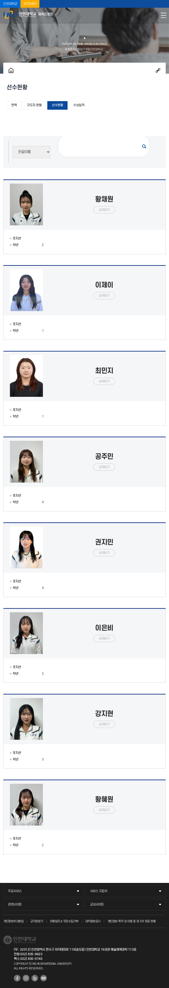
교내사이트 (97, 904)
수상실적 (78, 105)
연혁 (14, 105)
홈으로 (11, 70)
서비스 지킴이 (98, 891)
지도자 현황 (34, 105)
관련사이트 (15, 904)
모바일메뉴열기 (163, 15)
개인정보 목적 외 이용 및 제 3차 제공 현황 (131, 921)
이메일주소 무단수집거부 (64, 921)
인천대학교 (10, 4)
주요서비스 (15, 891)
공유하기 (157, 70)
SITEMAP (30, 4)
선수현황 (57, 105)
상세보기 (104, 210)
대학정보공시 (93, 921)
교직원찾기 (36, 921)
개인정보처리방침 (13, 921)
